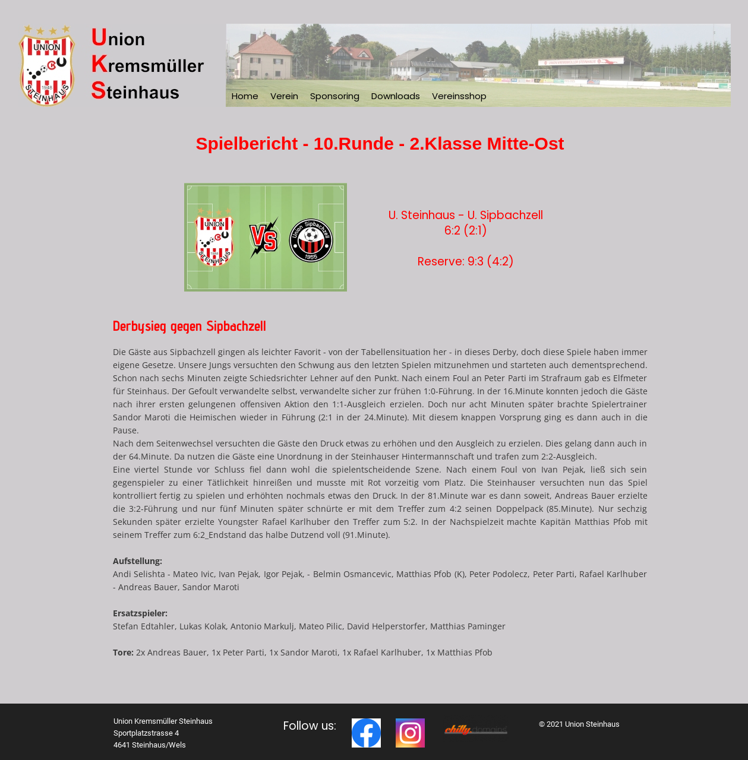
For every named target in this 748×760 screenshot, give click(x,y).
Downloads (395, 96)
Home (245, 96)
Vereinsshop (459, 96)
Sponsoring (334, 96)
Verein (284, 96)
